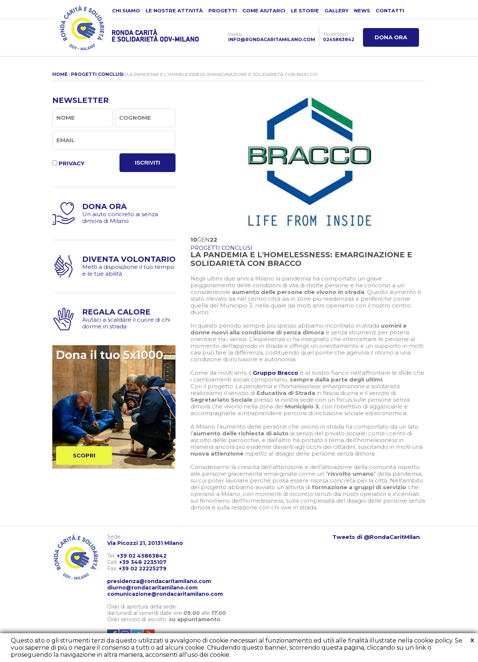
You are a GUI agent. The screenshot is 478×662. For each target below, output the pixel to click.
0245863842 (338, 39)
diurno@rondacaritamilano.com (152, 587)
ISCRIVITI (147, 162)
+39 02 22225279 (143, 568)
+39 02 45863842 (142, 555)
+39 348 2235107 (143, 562)
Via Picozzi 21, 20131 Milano (145, 543)
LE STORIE (305, 10)
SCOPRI (84, 455)
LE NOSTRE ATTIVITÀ (174, 10)
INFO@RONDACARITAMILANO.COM (271, 39)
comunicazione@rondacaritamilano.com (165, 594)
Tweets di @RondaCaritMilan (376, 536)
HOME (60, 74)
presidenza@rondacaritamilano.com (159, 581)
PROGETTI (222, 10)
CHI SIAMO (126, 10)
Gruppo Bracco (275, 372)
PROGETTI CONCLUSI (97, 74)
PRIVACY (71, 163)
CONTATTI (390, 10)
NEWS (362, 10)
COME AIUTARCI (263, 10)
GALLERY (336, 10)
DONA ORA (391, 37)
